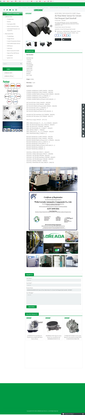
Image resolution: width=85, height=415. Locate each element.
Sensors (9, 31)
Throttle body (10, 29)
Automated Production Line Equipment (13, 39)
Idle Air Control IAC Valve (13, 36)
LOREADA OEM (8, 26)
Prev (27, 36)
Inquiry (58, 49)
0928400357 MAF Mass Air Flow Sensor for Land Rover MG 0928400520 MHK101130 (53, 349)
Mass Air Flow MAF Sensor (13, 63)
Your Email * (29, 293)
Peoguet (61, 43)
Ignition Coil (10, 67)
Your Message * (30, 303)
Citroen (78, 41)
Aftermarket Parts (9, 43)
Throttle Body (10, 46)
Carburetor (9, 58)
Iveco (77, 43)
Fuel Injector (10, 65)
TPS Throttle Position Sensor (13, 53)
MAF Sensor (60, 41)
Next (51, 36)
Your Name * (29, 288)
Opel (65, 43)
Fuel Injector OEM (11, 34)
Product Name (29, 298)
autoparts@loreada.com (19, 4)
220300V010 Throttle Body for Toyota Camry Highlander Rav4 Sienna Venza (34, 349)
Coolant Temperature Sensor (13, 51)
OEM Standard (66, 41)
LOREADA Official (8, 86)
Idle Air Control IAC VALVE (13, 60)
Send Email (66, 49)
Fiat (58, 43)
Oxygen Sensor (10, 48)
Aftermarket (73, 41)
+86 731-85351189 (7, 4)
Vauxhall (69, 43)
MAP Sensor (10, 56)
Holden (73, 43)
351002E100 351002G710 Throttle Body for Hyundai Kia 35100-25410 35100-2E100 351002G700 (72, 349)
